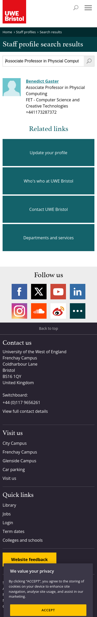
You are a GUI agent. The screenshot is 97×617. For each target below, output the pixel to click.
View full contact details (25, 411)
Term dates (13, 531)
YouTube (58, 291)
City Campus (15, 443)
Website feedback (29, 559)
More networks (77, 311)
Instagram (19, 311)
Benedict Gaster (42, 81)
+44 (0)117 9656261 (21, 402)
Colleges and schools (23, 540)
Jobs (7, 514)
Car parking (14, 469)
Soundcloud (39, 311)
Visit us (9, 478)
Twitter (39, 291)
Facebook (19, 291)
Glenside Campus (19, 461)
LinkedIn (77, 291)
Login (8, 522)
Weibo (58, 311)
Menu (88, 7)
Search (75, 7)
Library (9, 505)
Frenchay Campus (20, 452)
